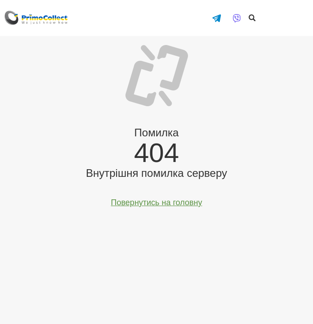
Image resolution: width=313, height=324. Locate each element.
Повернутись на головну (156, 202)
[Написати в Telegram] (216, 18)
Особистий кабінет (300, 14)
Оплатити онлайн (275, 14)
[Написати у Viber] (236, 18)
